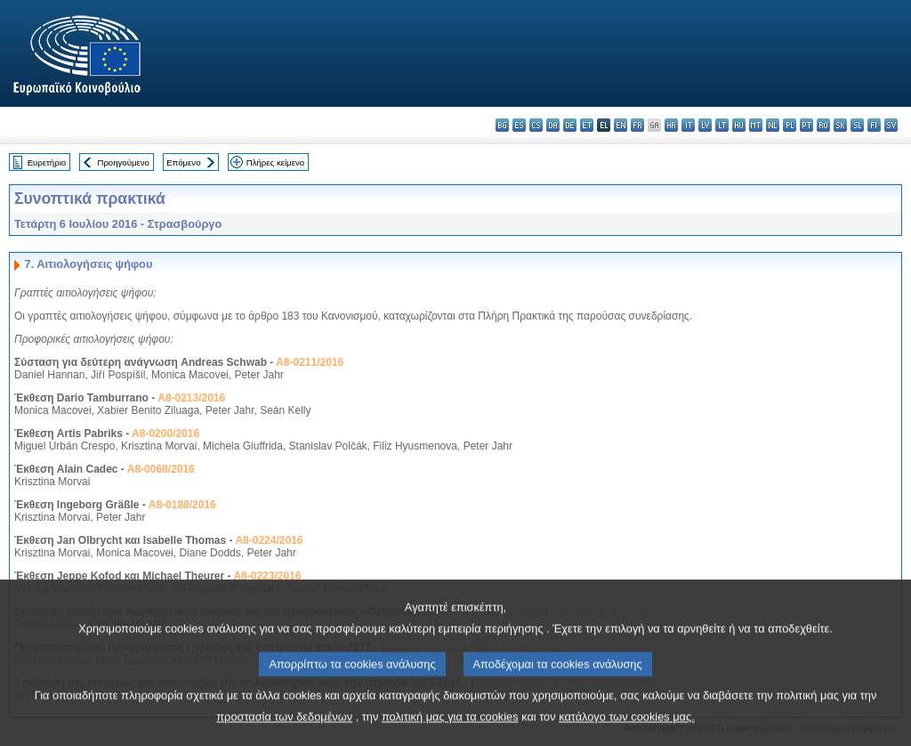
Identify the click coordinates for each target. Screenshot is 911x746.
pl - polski (789, 125)
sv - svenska (891, 125)
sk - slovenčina (840, 125)
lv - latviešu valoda (705, 125)
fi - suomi (874, 125)
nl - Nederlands (772, 125)
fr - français (637, 125)
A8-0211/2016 (309, 362)
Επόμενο (183, 162)
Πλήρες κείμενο (275, 162)
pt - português (806, 125)
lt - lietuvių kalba (722, 125)
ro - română (823, 125)
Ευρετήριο (47, 162)
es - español (519, 125)
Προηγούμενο (123, 162)
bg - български (502, 125)
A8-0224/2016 (268, 540)
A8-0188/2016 (182, 505)
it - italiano (688, 125)
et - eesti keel (586, 125)
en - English (620, 125)
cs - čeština (536, 125)
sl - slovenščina (857, 125)
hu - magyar (739, 125)
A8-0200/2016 (165, 433)
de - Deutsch (569, 125)
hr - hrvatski (671, 125)
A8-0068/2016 (161, 469)
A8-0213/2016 (191, 398)
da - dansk (553, 125)
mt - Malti (755, 125)
